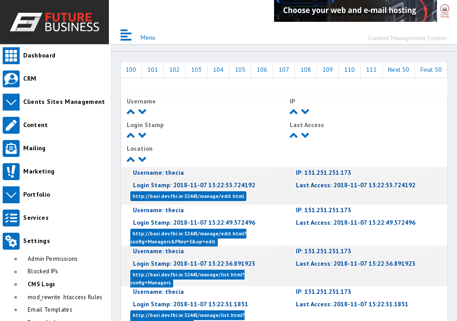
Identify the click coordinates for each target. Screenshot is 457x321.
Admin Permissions (53, 259)
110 (349, 70)
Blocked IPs (43, 271)
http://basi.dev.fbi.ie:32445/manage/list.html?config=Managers (187, 279)
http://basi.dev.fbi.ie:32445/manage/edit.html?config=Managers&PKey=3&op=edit (188, 237)
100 (130, 70)
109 (327, 70)
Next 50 (398, 70)
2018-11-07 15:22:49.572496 (194, 222)
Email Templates (50, 309)
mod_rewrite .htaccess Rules (65, 297)
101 (152, 70)
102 (174, 70)
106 (262, 70)
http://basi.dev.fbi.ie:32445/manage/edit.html (188, 196)
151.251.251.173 (323, 173)
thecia (158, 173)
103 (196, 70)
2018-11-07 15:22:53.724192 (194, 185)
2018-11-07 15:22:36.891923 (194, 263)
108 (305, 70)
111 (371, 70)
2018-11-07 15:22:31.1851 (190, 304)
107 (283, 70)
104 (218, 70)
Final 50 (431, 70)
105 (240, 70)
